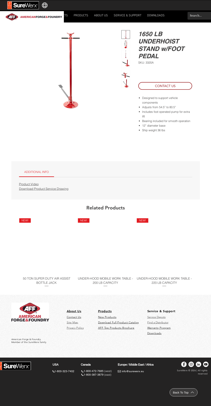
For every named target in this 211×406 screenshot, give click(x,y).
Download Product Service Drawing (43, 189)
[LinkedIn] (198, 364)
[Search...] (198, 16)
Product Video (29, 184)
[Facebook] (184, 364)
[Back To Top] (184, 392)
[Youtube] (205, 364)
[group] (105, 255)
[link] (36, 172)
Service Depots (156, 317)
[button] (127, 16)
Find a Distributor (157, 322)
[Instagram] (191, 364)
